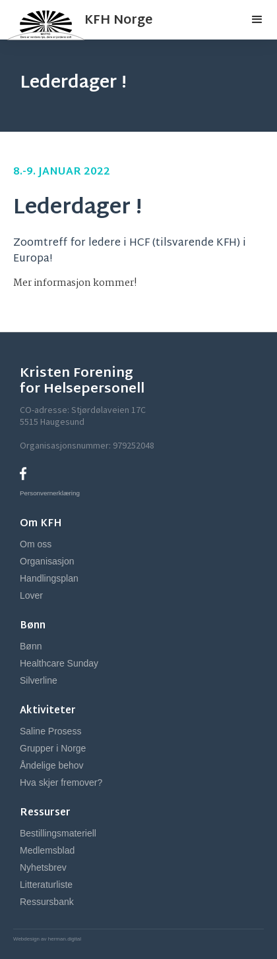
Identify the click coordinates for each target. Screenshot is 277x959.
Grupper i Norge (53, 748)
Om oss (35, 544)
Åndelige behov (52, 765)
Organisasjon (47, 561)
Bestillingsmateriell (58, 833)
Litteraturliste (46, 884)
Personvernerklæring (50, 493)
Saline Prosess (50, 731)
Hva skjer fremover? (61, 782)
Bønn (31, 646)
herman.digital (64, 939)
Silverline (38, 680)
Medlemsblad (47, 850)
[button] (257, 20)
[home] (76, 20)
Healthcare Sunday (59, 663)
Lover (31, 595)
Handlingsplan (49, 578)
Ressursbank (47, 901)
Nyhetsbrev (43, 867)
